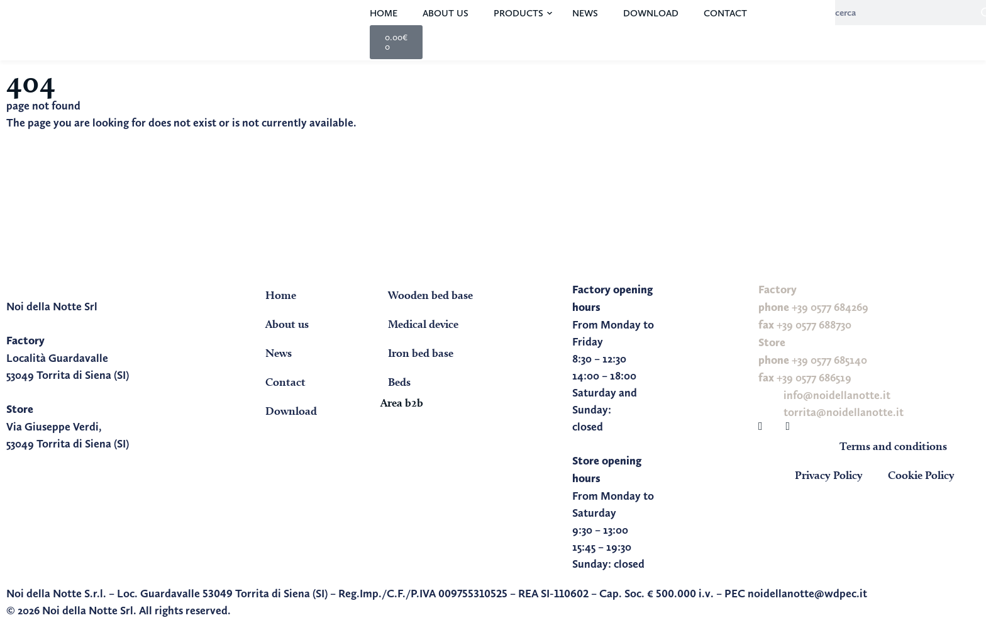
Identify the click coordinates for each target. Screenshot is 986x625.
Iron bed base (420, 352)
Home (383, 13)
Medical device (423, 323)
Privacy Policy (829, 474)
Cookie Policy (921, 474)
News (585, 13)
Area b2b (401, 402)
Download (651, 13)
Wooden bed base (430, 294)
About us (445, 13)
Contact (725, 13)
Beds (399, 381)
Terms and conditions (893, 446)
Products (518, 13)
